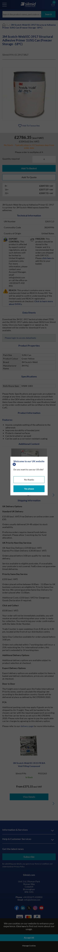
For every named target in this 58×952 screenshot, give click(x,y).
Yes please (29, 488)
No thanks (29, 479)
